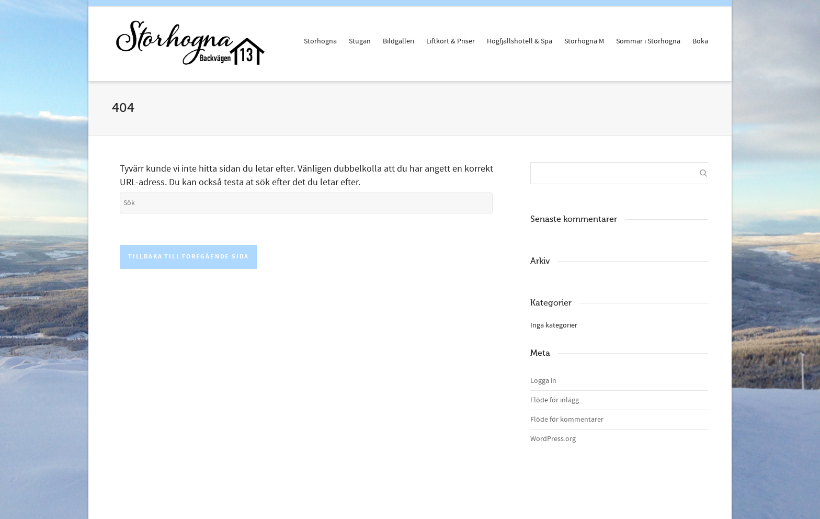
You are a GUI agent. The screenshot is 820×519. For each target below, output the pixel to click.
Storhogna (320, 41)
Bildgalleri (398, 41)
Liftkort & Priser (450, 41)
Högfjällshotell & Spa (519, 41)
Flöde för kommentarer (566, 419)
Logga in (543, 381)
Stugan (360, 41)
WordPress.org (553, 439)
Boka (700, 41)
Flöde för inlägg (554, 400)
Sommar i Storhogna (648, 41)
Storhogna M (584, 41)
